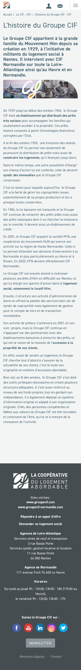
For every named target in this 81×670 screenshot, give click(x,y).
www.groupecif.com (40, 502)
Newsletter (40, 643)
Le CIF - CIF (23, 14)
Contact (56, 656)
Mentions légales (32, 656)
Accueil (7, 14)
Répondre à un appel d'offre (41, 516)
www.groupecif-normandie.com (40, 507)
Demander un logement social (40, 524)
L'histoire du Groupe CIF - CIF (53, 14)
